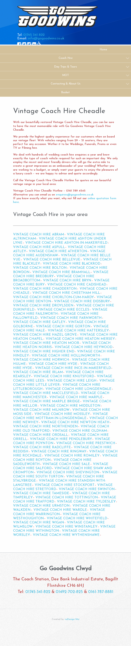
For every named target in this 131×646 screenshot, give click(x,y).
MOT (65, 75)
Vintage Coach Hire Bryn (67, 280)
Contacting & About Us (65, 83)
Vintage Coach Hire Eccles (63, 309)
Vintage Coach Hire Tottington (67, 497)
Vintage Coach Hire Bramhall (61, 272)
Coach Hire (66, 58)
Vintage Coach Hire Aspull (39, 247)
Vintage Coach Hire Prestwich (85, 443)
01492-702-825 (69, 592)
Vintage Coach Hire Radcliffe (42, 447)
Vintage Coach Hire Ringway (58, 451)
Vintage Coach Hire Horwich (41, 360)
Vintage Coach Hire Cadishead (76, 284)
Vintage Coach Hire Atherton (58, 251)
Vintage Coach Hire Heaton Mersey (80, 339)
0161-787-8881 (100, 592)
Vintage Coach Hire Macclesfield (45, 393)
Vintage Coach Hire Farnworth (71, 318)
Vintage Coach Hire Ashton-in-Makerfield (66, 243)
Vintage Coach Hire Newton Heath (75, 422)
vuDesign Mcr (72, 619)
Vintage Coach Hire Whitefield (77, 518)
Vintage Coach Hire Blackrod (71, 263)
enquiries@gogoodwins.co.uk (75, 194)
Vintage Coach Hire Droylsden (43, 305)
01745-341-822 (37, 592)
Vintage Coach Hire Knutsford (64, 376)
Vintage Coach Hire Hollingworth (66, 355)
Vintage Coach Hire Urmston (41, 505)
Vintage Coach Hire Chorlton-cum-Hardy (53, 297)
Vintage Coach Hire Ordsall (40, 435)
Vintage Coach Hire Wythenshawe (66, 535)
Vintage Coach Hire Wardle (60, 510)
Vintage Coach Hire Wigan (38, 522)
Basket (65, 92)
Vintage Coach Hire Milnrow (41, 410)
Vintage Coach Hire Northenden (45, 426)
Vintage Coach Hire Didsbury (82, 301)
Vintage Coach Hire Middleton (70, 405)
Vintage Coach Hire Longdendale (78, 389)
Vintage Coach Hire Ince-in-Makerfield (73, 368)
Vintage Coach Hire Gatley (39, 322)
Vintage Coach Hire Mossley (62, 414)
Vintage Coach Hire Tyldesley (86, 501)
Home (103, 49)
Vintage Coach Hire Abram (38, 234)
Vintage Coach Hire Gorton (63, 326)
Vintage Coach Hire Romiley (71, 455)
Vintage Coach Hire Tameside (41, 493)
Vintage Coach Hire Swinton (87, 489)
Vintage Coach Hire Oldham (79, 431)
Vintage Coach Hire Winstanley (66, 526)
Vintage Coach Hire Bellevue (51, 259)
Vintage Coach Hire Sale (66, 464)
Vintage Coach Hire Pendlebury (61, 439)
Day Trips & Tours (65, 66)
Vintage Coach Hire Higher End (43, 351)
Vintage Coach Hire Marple (76, 397)
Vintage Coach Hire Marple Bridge (46, 401)
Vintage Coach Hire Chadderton (45, 288)
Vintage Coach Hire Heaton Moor (46, 343)
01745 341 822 (33, 35)
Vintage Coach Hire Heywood (83, 347)
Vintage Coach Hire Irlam (38, 372)
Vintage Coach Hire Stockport (64, 485)
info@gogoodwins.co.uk (46, 38)
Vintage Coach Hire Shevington (68, 472)
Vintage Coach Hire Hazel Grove (45, 334)
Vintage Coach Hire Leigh (71, 380)
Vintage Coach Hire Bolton (40, 268)
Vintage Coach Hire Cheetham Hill (66, 293)
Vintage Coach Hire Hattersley (78, 330)
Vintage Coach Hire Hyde (53, 364)
